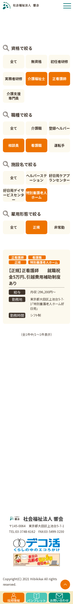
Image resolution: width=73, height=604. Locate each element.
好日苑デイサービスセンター (13, 195)
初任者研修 (59, 61)
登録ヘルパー (59, 128)
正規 (36, 227)
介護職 (36, 128)
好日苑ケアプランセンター (59, 177)
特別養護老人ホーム (36, 195)
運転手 (59, 145)
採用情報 (13, 597)
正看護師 (59, 78)
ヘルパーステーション (36, 177)
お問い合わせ (59, 597)
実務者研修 (13, 78)
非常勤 (59, 227)
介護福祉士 (36, 78)
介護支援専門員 (14, 96)
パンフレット (36, 597)
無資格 (36, 61)
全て (13, 61)
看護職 (36, 145)
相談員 (13, 145)
